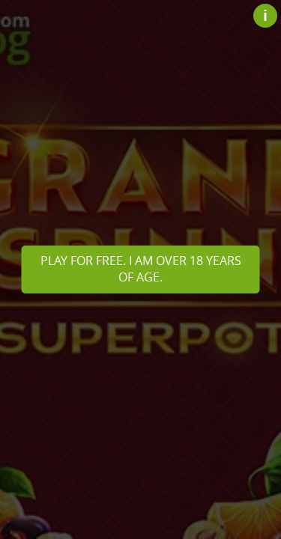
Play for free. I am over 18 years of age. (140, 268)
